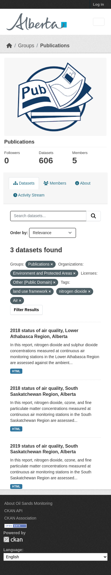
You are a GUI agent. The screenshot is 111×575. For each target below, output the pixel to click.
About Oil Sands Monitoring (28, 503)
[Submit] (93, 216)
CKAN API (13, 510)
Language (12, 550)
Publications (54, 45)
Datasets (23, 183)
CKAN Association (20, 518)
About (82, 183)
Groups (26, 45)
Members (54, 183)
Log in (98, 4)
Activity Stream (28, 195)
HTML (16, 371)
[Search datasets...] (48, 216)
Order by (18, 232)
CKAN (13, 539)
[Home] (9, 45)
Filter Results (26, 309)
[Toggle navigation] (99, 22)
